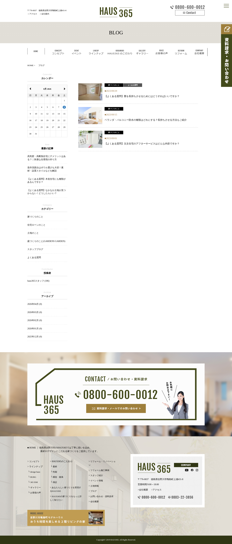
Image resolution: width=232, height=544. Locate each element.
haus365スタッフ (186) (38, 281)
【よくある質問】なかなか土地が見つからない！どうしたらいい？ (46, 192)
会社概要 (94, 501)
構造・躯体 (58, 477)
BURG (33, 477)
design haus (35, 472)
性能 (55, 472)
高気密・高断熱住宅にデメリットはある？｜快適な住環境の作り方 (46, 158)
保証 (55, 482)
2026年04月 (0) (34, 304)
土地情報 (94, 486)
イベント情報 (96, 480)
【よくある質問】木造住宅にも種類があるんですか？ (46, 180)
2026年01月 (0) (34, 328)
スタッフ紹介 (96, 475)
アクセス (33, 14)
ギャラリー (35, 487)
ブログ (93, 491)
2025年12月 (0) (34, 336)
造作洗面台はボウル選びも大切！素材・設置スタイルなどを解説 (45, 169)
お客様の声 (35, 492)
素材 (55, 466)
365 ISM (34, 482)
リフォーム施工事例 (99, 470)
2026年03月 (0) (34, 312)
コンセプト (34, 461)
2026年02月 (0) (34, 320)
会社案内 (45, 14)
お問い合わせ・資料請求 (101, 496)
